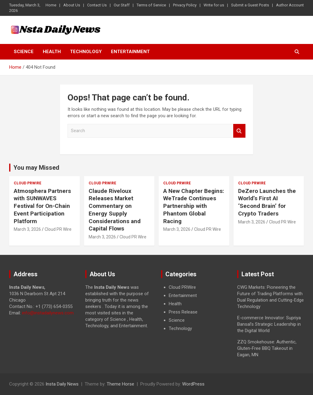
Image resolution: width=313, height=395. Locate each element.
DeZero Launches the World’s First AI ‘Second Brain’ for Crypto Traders (267, 202)
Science (24, 51)
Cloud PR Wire (58, 229)
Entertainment (130, 51)
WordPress (193, 384)
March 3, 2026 (27, 229)
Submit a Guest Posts (250, 5)
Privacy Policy (185, 5)
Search (239, 131)
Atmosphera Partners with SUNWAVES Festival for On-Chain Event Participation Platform (42, 206)
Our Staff (122, 5)
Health (52, 51)
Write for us (214, 5)
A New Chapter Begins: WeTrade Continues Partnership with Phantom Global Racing (193, 206)
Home (51, 5)
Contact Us (97, 5)
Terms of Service (151, 5)
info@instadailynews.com (48, 313)
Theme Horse (120, 384)
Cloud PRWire (27, 183)
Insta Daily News (62, 384)
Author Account (290, 5)
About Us (71, 5)
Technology (86, 51)
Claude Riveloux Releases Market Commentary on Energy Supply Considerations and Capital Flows (115, 209)
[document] (194, 308)
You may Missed (36, 167)
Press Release (183, 312)
